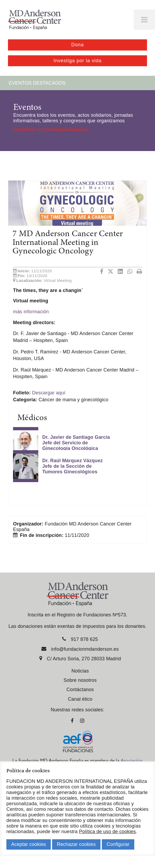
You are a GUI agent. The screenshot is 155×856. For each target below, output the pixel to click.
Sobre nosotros (80, 680)
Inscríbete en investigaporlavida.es (51, 129)
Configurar (118, 844)
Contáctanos (80, 689)
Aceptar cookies (28, 844)
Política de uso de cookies (107, 831)
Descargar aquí (49, 392)
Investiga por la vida (77, 60)
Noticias (80, 671)
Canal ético (80, 699)
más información (31, 311)
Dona (77, 44)
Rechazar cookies (76, 844)
